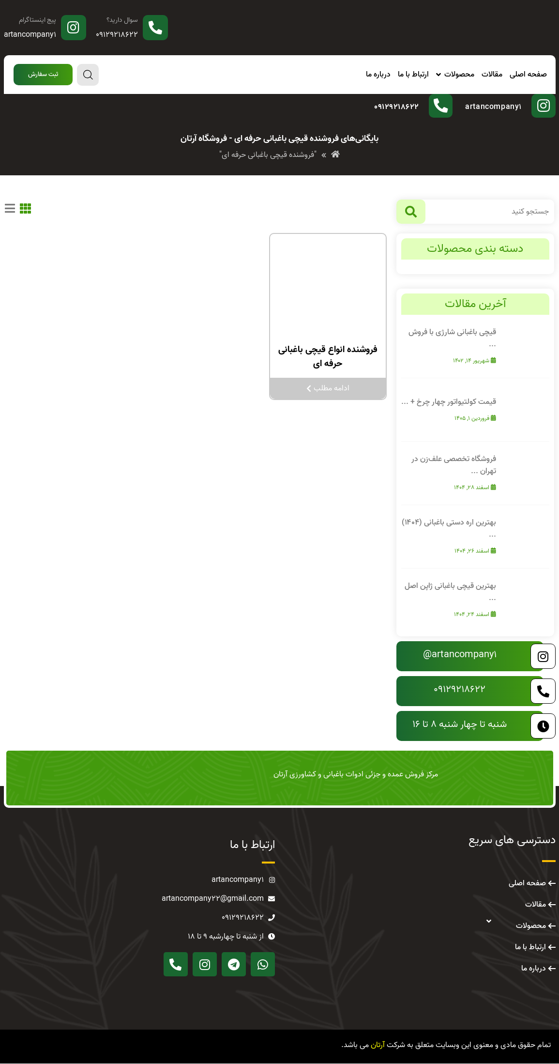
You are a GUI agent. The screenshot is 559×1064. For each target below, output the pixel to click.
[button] (43, 74)
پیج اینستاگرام (37, 20)
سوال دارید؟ (122, 20)
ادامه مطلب (327, 388)
